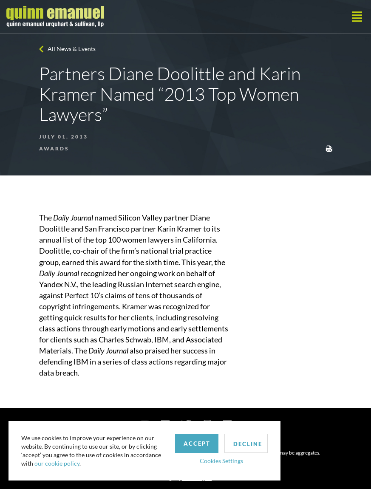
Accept (197, 443)
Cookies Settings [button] (221, 460)
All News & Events (72, 48)
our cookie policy (56, 463)
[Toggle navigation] (357, 16)
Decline (247, 444)
